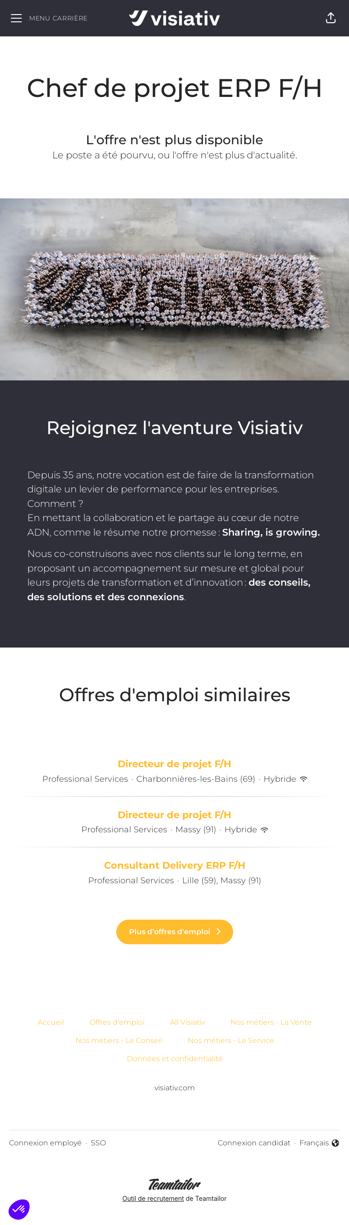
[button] (331, 18)
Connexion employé (45, 1143)
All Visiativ (187, 1022)
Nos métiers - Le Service (231, 1040)
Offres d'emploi (117, 1022)
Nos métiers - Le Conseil (118, 1040)
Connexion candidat (254, 1143)
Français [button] (319, 1144)
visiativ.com (175, 1087)
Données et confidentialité (175, 1058)
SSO (98, 1143)
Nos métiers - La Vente (271, 1022)
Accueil (51, 1022)
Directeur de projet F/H (174, 764)
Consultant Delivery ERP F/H (174, 865)
